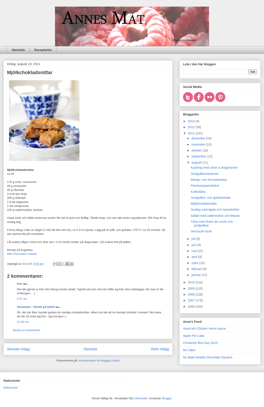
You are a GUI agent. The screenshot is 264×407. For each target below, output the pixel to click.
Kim (19, 283)
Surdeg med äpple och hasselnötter (215, 209)
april (194, 257)
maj (194, 251)
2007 (192, 300)
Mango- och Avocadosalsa (209, 179)
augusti (196, 162)
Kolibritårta (198, 191)
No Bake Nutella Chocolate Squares (207, 357)
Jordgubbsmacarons (205, 173)
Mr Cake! (189, 350)
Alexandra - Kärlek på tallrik (36, 306)
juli (193, 239)
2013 (192, 121)
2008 (192, 294)
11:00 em (23, 321)
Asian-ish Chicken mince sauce (204, 328)
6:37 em (22, 298)
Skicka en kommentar (26, 330)
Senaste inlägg (18, 349)
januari (196, 275)
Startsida (18, 50)
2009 (192, 288)
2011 (192, 133)
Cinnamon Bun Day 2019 (200, 343)
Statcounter (10, 387)
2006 (192, 306)
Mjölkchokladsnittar (204, 203)
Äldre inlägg (160, 349)
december (198, 138)
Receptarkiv (43, 50)
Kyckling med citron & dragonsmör (214, 167)
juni (194, 245)
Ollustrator (140, 398)
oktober (197, 150)
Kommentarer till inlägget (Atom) (99, 360)
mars (195, 263)
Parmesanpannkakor (205, 185)
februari (197, 269)
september (199, 156)
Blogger (167, 398)
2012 (192, 127)
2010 (192, 282)
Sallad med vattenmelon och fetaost (215, 215)
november (198, 144)
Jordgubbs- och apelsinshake (211, 197)
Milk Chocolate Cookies (22, 254)
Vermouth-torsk (201, 231)
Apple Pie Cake (193, 336)
